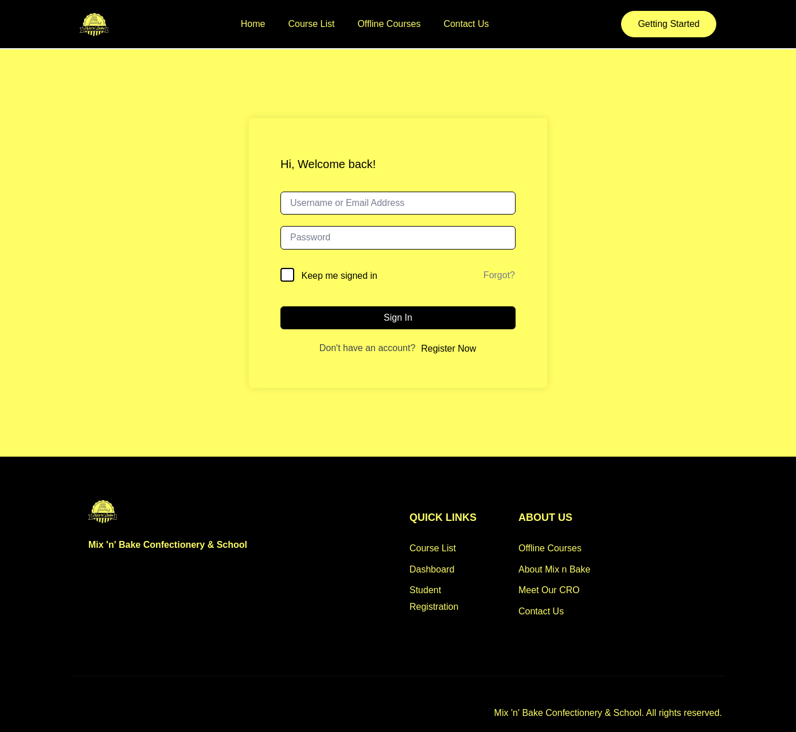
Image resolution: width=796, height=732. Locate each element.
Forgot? (499, 275)
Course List (311, 24)
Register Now (448, 348)
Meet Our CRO (549, 590)
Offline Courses (388, 24)
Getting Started (669, 24)
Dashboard (431, 569)
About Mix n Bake (554, 569)
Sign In (398, 317)
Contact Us (466, 24)
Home (253, 24)
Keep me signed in (339, 276)
